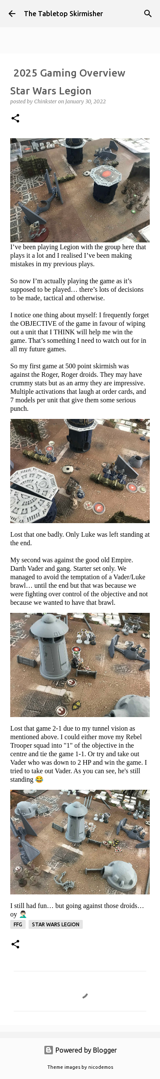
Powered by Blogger (80, 1050)
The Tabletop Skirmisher (63, 13)
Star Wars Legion (55, 924)
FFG (18, 924)
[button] (15, 119)
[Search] (148, 13)
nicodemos (100, 1067)
